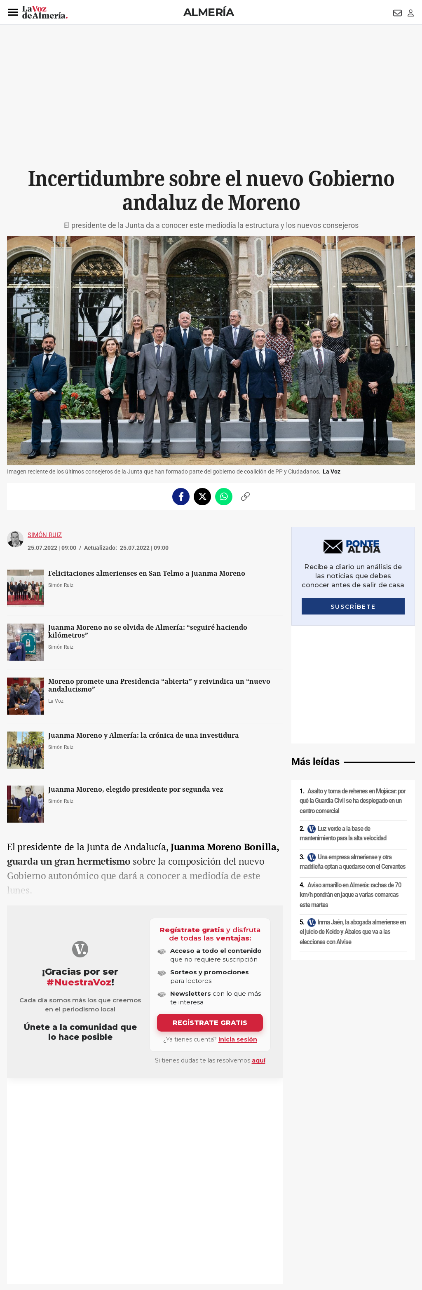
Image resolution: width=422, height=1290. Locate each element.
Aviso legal (23, 1219)
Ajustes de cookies (132, 1233)
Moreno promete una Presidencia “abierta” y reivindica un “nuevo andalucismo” (159, 685)
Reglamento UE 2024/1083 (41, 1233)
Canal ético (91, 1233)
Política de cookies (119, 1219)
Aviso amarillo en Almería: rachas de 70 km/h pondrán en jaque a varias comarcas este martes (350, 776)
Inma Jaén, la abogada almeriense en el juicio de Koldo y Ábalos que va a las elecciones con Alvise (353, 814)
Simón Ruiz (45, 535)
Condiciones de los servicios (179, 1219)
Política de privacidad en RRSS (252, 1219)
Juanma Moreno (37, 1097)
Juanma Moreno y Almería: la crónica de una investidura (143, 735)
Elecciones (118, 1097)
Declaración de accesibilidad (192, 1233)
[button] (13, 12)
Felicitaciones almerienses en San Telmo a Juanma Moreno (146, 573)
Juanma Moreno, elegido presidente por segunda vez (135, 789)
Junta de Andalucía (81, 1097)
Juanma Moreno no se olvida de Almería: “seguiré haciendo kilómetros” (147, 631)
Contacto (304, 1219)
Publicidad (334, 1219)
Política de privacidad (66, 1219)
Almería (208, 12)
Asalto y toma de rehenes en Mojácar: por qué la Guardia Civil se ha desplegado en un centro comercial (352, 683)
